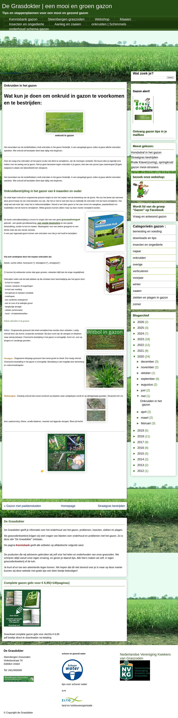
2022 (141, 345)
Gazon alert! (141, 91)
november (148, 367)
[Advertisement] (89, 49)
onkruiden (139, 257)
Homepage (68, 506)
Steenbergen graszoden (66, 19)
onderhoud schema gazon (29, 28)
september (148, 378)
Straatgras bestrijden (144, 157)
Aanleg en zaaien (68, 23)
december (148, 361)
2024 (141, 333)
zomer (137, 304)
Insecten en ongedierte (26, 23)
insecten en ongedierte (148, 244)
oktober (146, 373)
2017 (141, 442)
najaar (137, 251)
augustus (147, 384)
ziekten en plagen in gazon (150, 297)
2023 (141, 339)
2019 (141, 430)
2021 (141, 350)
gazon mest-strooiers (144, 167)
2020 (141, 356)
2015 (141, 453)
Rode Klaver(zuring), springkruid (152, 162)
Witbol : (7, 330)
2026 (141, 322)
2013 (141, 465)
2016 (141, 447)
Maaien (125, 19)
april (144, 411)
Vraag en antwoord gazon (149, 216)
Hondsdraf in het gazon (146, 152)
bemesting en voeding (147, 231)
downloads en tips (144, 238)
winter (137, 284)
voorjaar (138, 277)
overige (138, 264)
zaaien (137, 290)
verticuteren (140, 271)
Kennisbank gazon (23, 19)
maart (145, 417)
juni (143, 390)
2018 (141, 436)
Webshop (102, 19)
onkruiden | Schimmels (108, 23)
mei (143, 396)
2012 (141, 470)
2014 (141, 459)
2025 (141, 327)
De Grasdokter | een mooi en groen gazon (57, 6)
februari (146, 423)
